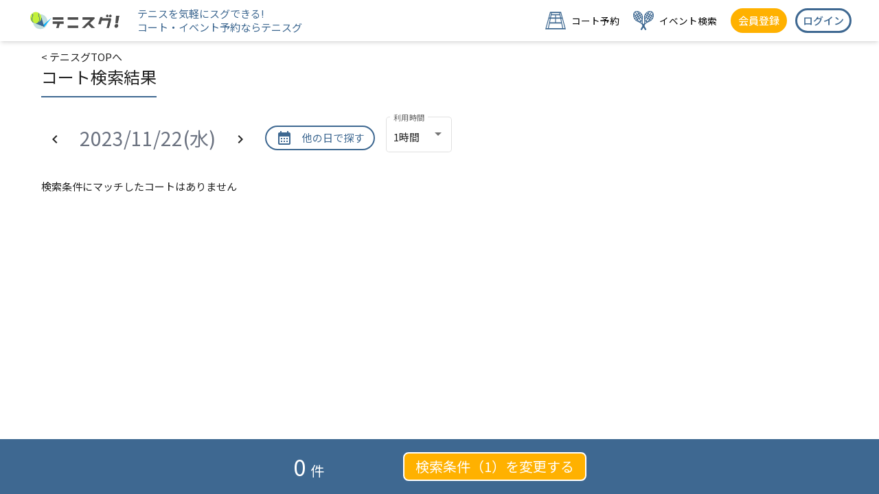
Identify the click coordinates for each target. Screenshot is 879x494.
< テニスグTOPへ (81, 56)
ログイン (823, 20)
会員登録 (758, 20)
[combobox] (418, 137)
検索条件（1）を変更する (494, 466)
